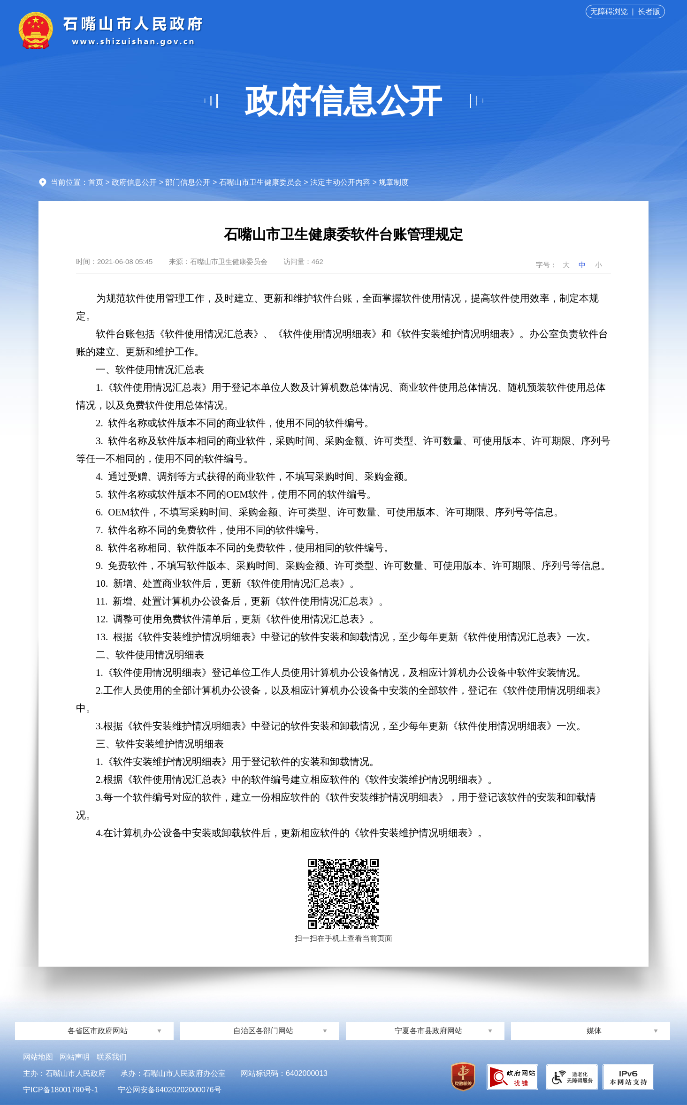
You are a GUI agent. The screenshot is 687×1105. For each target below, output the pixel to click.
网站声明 (75, 1057)
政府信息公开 (343, 100)
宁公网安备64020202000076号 (169, 1090)
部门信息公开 (187, 182)
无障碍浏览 (609, 11)
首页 (95, 182)
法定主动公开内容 (340, 182)
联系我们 (112, 1057)
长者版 (649, 11)
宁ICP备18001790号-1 (60, 1090)
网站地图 (38, 1057)
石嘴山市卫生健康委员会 (260, 182)
